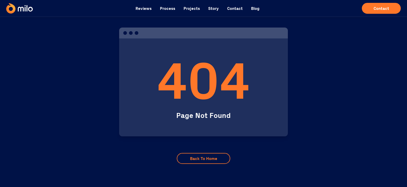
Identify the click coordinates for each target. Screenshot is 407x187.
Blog (255, 8)
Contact (235, 8)
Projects (192, 8)
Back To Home (203, 158)
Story (213, 8)
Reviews (143, 8)
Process (167, 8)
